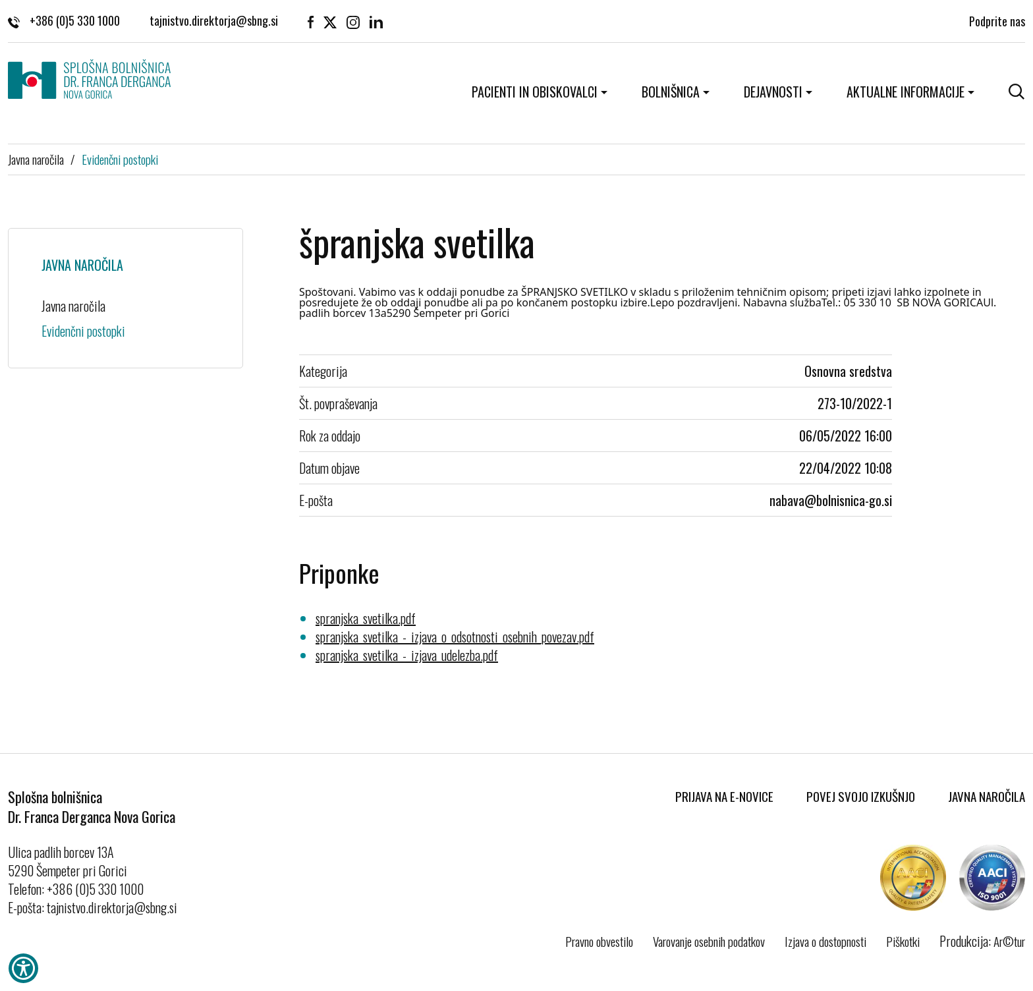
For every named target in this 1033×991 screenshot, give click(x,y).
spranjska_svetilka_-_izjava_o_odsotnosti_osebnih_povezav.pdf (455, 636)
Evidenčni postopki (120, 159)
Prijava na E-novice (724, 796)
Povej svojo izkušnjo (860, 796)
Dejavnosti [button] (773, 91)
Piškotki (903, 941)
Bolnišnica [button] (671, 91)
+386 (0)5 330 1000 (64, 20)
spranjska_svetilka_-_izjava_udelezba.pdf (407, 655)
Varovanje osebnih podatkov (709, 941)
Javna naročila (36, 159)
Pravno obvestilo (599, 941)
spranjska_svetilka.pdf (366, 618)
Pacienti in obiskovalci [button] (535, 91)
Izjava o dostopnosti (825, 941)
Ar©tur (1009, 941)
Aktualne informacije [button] (905, 91)
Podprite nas (997, 20)
